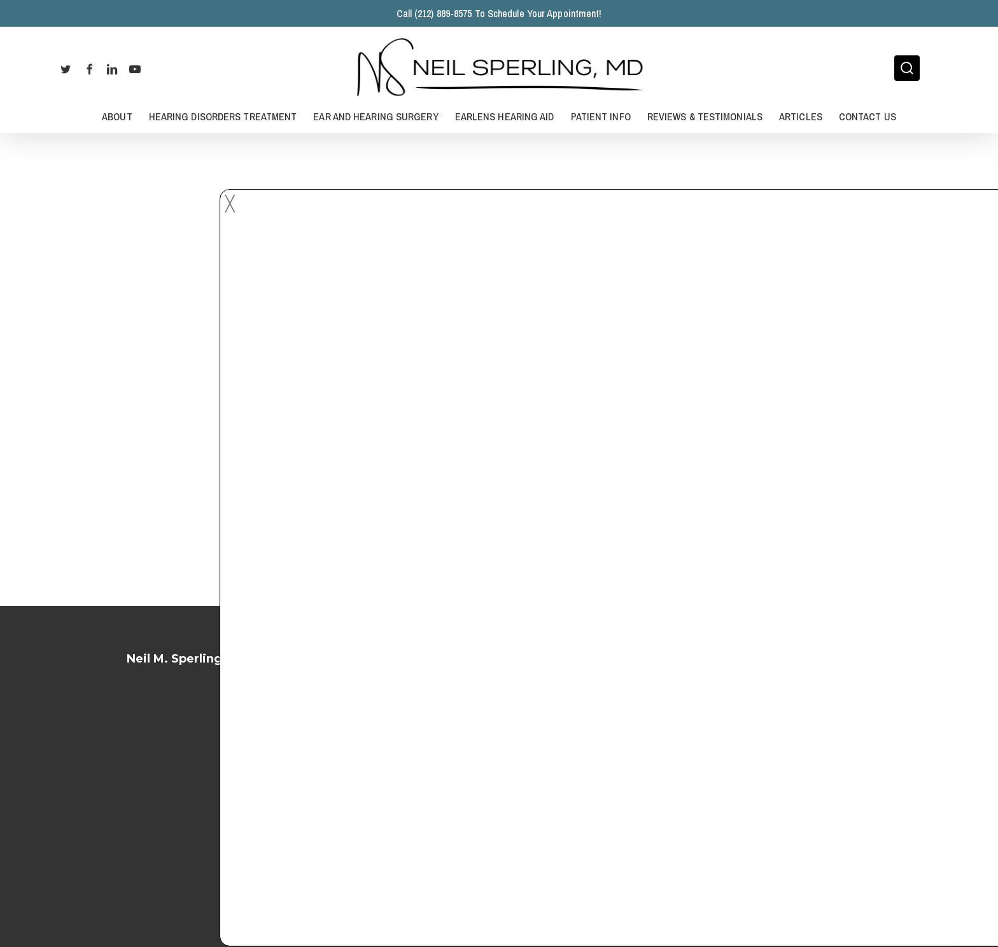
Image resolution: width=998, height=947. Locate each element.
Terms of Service (499, 777)
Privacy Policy (499, 812)
